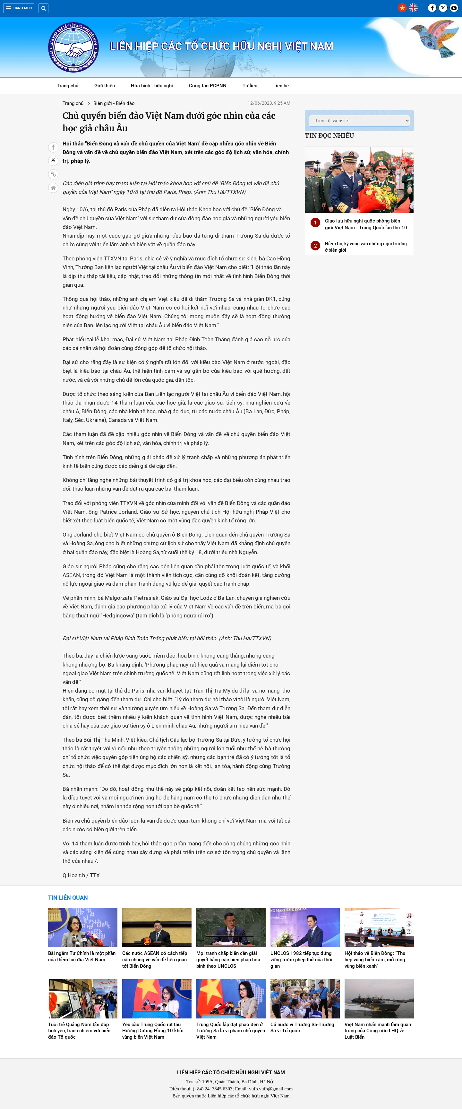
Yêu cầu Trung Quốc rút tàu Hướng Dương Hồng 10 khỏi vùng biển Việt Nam (153, 1031)
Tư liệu (253, 87)
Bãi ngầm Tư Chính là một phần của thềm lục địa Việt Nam (82, 956)
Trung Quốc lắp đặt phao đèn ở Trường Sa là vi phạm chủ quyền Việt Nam (230, 1031)
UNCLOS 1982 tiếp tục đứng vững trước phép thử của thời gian (301, 959)
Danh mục (19, 8)
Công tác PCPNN (208, 86)
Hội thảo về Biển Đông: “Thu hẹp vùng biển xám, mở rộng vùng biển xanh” (375, 959)
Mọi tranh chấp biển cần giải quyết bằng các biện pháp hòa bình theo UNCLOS (228, 959)
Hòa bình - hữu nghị (152, 86)
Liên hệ (281, 86)
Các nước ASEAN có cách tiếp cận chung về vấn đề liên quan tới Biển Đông (154, 959)
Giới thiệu (104, 86)
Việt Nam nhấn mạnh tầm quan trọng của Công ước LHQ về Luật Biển (378, 1031)
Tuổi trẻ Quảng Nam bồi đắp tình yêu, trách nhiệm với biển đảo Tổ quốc (79, 1031)
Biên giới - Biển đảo (114, 103)
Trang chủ (67, 86)
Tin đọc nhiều (329, 135)
